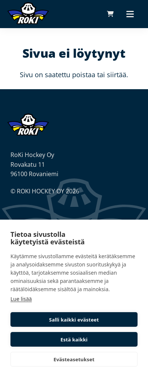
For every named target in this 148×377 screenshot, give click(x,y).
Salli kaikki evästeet (74, 319)
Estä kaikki (74, 339)
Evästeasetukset (74, 359)
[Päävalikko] (130, 13)
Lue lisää (21, 298)
